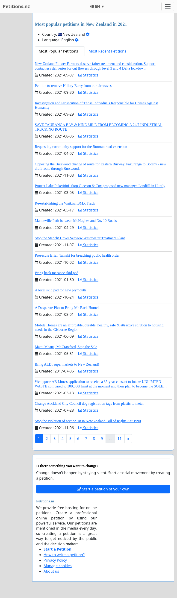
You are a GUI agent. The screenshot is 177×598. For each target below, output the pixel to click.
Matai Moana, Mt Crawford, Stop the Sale (66, 347)
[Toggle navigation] (167, 6)
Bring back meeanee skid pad (56, 273)
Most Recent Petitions (107, 51)
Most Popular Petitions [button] (58, 51)
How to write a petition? (64, 554)
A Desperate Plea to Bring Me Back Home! (67, 308)
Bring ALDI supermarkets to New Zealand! (67, 364)
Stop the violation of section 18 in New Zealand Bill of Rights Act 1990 (88, 421)
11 (119, 438)
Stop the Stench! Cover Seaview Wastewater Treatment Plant (80, 238)
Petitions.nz (16, 6)
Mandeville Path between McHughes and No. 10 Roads (76, 221)
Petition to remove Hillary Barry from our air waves (73, 86)
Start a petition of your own (103, 489)
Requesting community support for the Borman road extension (81, 147)
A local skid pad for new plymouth (60, 290)
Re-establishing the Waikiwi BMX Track (65, 203)
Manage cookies (58, 565)
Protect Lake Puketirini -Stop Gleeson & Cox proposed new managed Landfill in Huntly (100, 186)
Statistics (88, 75)
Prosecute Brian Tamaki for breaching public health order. (77, 255)
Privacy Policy (55, 560)
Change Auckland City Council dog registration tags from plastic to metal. (90, 403)
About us (51, 571)
